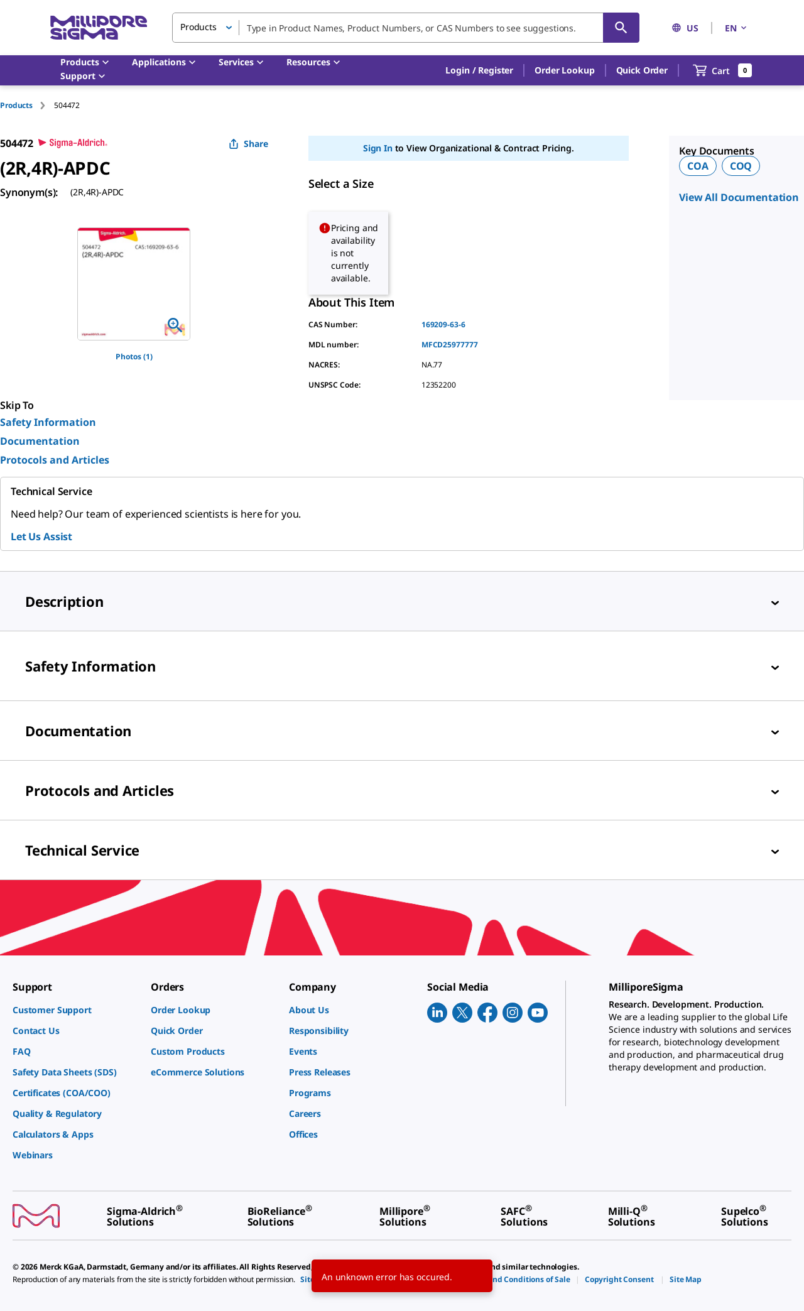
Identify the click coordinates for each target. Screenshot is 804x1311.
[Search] (621, 28)
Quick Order (642, 70)
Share (248, 144)
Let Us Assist (41, 536)
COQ (741, 166)
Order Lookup (564, 70)
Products (16, 105)
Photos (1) (134, 356)
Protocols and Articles (54, 460)
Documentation (40, 441)
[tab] (27, 105)
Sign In (378, 148)
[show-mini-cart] (723, 70)
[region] (134, 284)
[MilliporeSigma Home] (98, 28)
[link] (75, 1010)
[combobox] (405, 28)
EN (737, 28)
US (684, 28)
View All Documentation (739, 197)
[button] (479, 70)
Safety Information (48, 422)
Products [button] (198, 27)
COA (698, 166)
